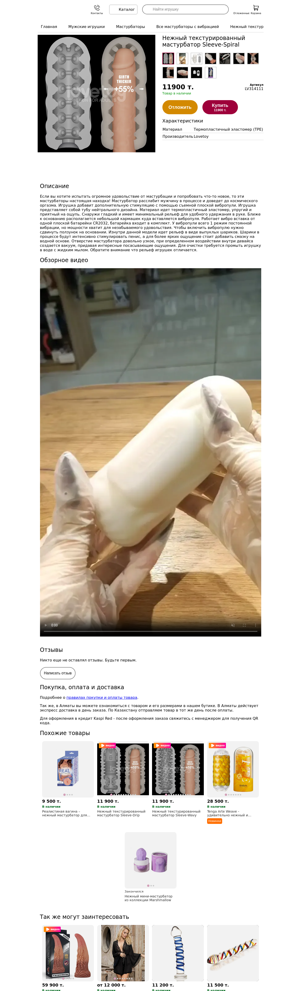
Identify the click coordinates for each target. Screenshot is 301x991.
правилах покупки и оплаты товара (101, 697)
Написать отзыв (58, 673)
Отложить (180, 107)
